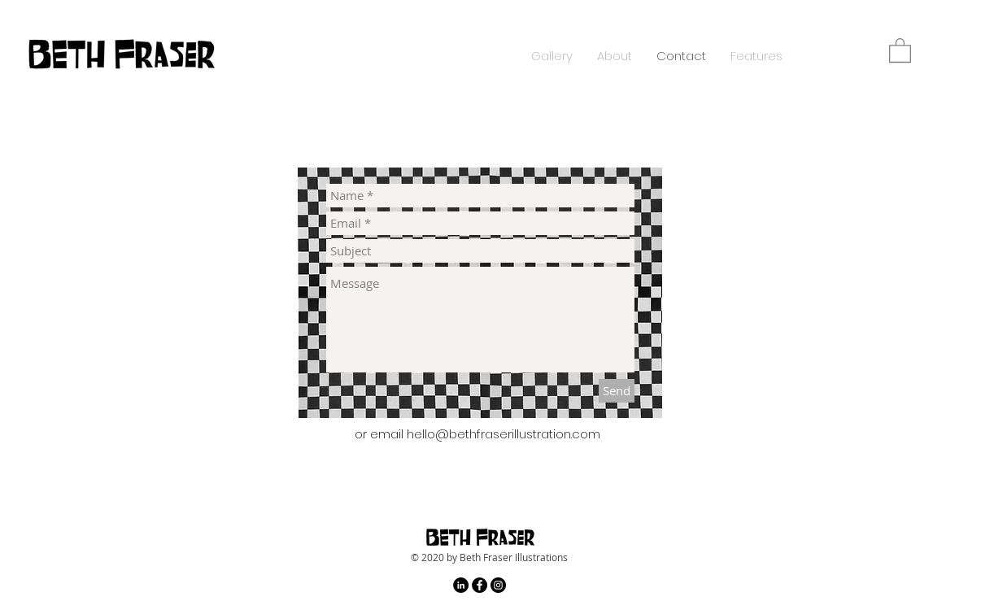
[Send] (616, 391)
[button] (900, 50)
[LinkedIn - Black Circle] (461, 585)
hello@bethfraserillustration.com (503, 433)
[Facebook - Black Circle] (479, 585)
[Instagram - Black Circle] (498, 585)
